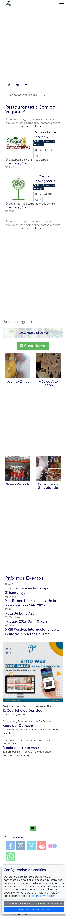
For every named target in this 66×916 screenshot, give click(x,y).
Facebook (10, 845)
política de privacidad (40, 896)
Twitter (31, 845)
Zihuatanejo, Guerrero (19, 163)
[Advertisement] (33, 43)
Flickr (52, 845)
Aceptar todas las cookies (34, 909)
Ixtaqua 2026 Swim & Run (26, 621)
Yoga (38, 189)
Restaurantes (19, 107)
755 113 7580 (43, 150)
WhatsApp (10, 856)
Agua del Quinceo (18, 725)
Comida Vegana (44, 141)
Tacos (38, 145)
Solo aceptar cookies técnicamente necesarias (34, 903)
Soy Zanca (8, 3)
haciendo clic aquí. (33, 126)
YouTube (41, 845)
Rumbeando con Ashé (21, 748)
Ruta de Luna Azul (20, 613)
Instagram (20, 845)
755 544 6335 (44, 194)
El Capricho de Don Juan (24, 710)
